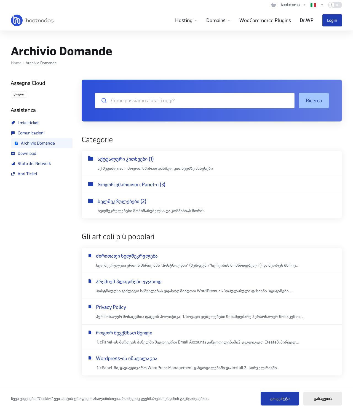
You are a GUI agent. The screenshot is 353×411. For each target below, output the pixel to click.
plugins (19, 94)
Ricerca (314, 101)
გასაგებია (323, 399)
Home (16, 63)
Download (23, 153)
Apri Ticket (24, 173)
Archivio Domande (35, 143)
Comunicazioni (28, 133)
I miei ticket (25, 122)
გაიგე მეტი (280, 399)
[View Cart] (273, 5)
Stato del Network (31, 163)
